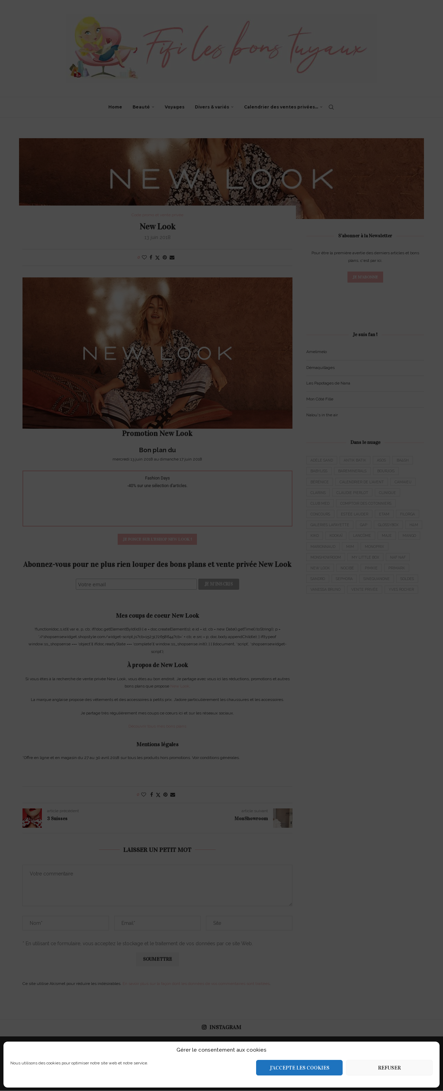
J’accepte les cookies (299, 1068)
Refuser (389, 1068)
